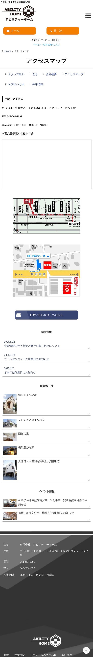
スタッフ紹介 (16, 74)
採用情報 (37, 84)
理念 (35, 74)
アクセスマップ (74, 74)
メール (15, 30)
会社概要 (51, 74)
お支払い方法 (16, 84)
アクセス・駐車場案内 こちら (46, 45)
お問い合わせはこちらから (46, 315)
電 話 (58, 30)
